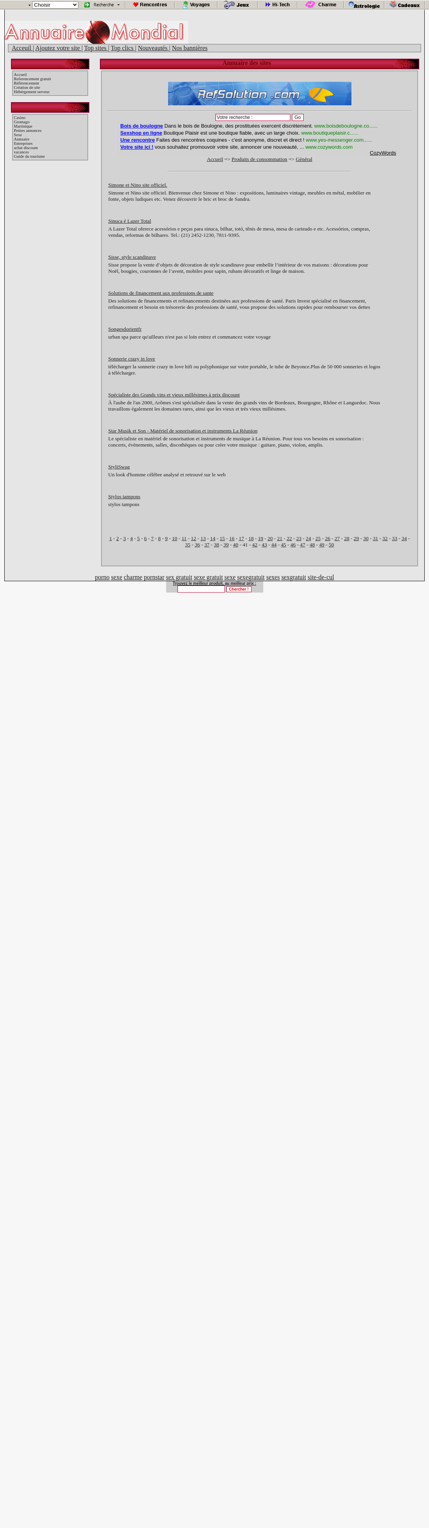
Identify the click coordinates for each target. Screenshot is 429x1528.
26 (327, 538)
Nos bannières (190, 48)
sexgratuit (293, 577)
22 (289, 538)
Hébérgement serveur (31, 92)
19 (260, 538)
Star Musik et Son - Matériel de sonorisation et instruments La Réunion (182, 431)
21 (279, 538)
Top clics (123, 48)
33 (394, 538)
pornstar (154, 577)
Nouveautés (153, 48)
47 (302, 545)
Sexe (18, 135)
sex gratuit (179, 577)
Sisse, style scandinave (132, 257)
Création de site (27, 87)
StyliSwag (119, 467)
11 (183, 538)
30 (365, 538)
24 (308, 538)
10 (174, 538)
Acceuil (22, 48)
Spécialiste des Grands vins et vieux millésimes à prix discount (174, 395)
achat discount (26, 148)
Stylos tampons (124, 496)
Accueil (20, 74)
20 (270, 538)
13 (203, 538)
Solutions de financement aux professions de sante (161, 293)
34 (404, 538)
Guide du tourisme (29, 156)
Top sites (96, 48)
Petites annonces (28, 130)
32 (384, 538)
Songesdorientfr (124, 329)
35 (187, 545)
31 (375, 538)
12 (193, 538)
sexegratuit (250, 577)
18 (250, 538)
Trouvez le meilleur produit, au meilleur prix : (214, 583)
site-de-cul (321, 577)
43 (264, 545)
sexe (116, 577)
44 (273, 545)
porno (102, 577)
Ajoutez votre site (58, 48)
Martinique (23, 126)
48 (312, 545)
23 (298, 538)
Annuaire (21, 139)
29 (356, 538)
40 (235, 545)
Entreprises (23, 143)
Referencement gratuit (32, 79)
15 (222, 538)
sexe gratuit (208, 577)
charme (133, 577)
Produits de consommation (259, 159)
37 (206, 545)
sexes (273, 577)
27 (337, 538)
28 (346, 538)
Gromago (21, 122)
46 (292, 545)
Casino (19, 117)
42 (254, 545)
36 (197, 545)
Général (304, 159)
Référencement (26, 83)
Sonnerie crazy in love (131, 359)
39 (225, 545)
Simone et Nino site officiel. (137, 185)
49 (321, 545)
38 (216, 545)
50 (331, 545)
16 (231, 538)
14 (212, 538)
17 (241, 538)
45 (283, 545)
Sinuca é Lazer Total (129, 221)
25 (317, 538)
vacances (21, 152)
